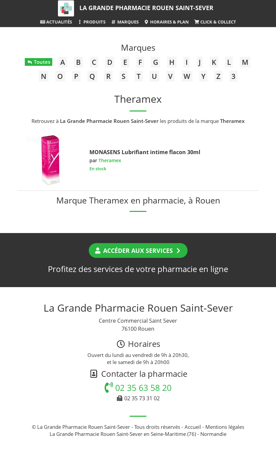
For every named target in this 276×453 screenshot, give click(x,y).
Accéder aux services (138, 250)
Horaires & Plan (166, 22)
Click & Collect (215, 22)
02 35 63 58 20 (138, 387)
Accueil (193, 426)
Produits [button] (91, 22)
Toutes (38, 61)
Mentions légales (224, 426)
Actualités (56, 22)
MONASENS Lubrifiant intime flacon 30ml (144, 152)
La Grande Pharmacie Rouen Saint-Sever (146, 8)
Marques (124, 22)
